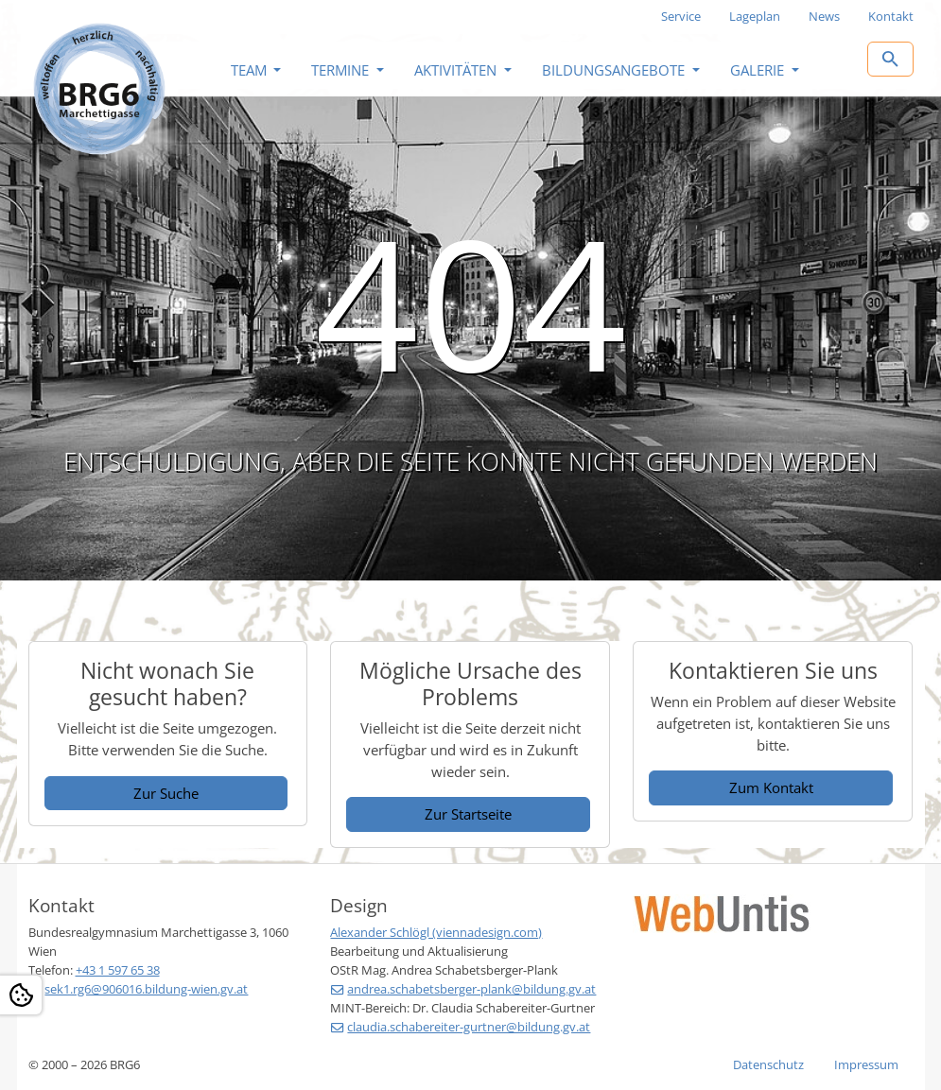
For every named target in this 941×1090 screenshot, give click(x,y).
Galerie (759, 70)
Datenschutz (768, 1064)
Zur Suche (166, 793)
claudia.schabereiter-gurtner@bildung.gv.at (468, 1026)
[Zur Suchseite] (890, 59)
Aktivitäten (457, 70)
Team (250, 70)
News (824, 16)
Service (681, 16)
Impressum (866, 1064)
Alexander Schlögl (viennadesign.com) (436, 932)
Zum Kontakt (771, 787)
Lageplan (754, 16)
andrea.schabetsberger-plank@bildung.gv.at (471, 988)
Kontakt (891, 16)
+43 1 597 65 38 (118, 969)
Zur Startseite (468, 814)
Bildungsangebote (615, 70)
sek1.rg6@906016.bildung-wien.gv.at (146, 988)
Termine (342, 70)
